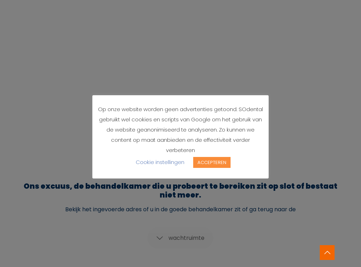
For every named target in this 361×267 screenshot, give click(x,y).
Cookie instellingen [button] (160, 162)
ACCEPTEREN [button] (211, 162)
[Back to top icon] (327, 252)
